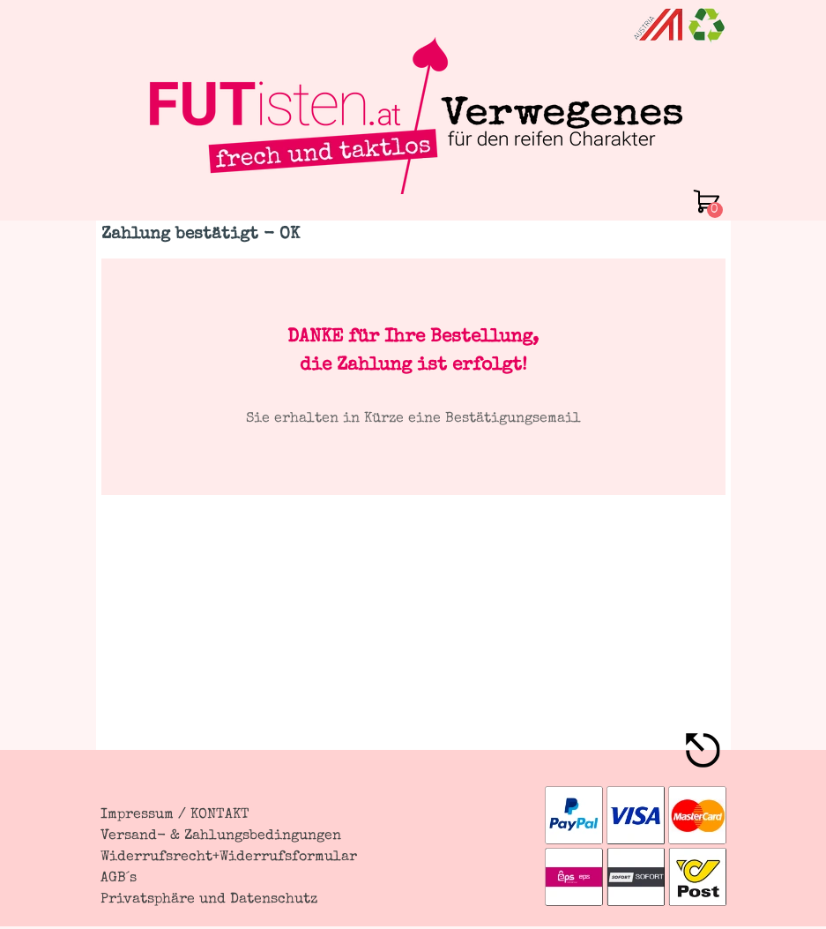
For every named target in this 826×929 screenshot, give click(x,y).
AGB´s (118, 879)
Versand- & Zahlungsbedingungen (220, 836)
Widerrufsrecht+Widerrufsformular (228, 857)
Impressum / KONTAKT (174, 815)
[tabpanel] (413, 376)
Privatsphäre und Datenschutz (208, 900)
